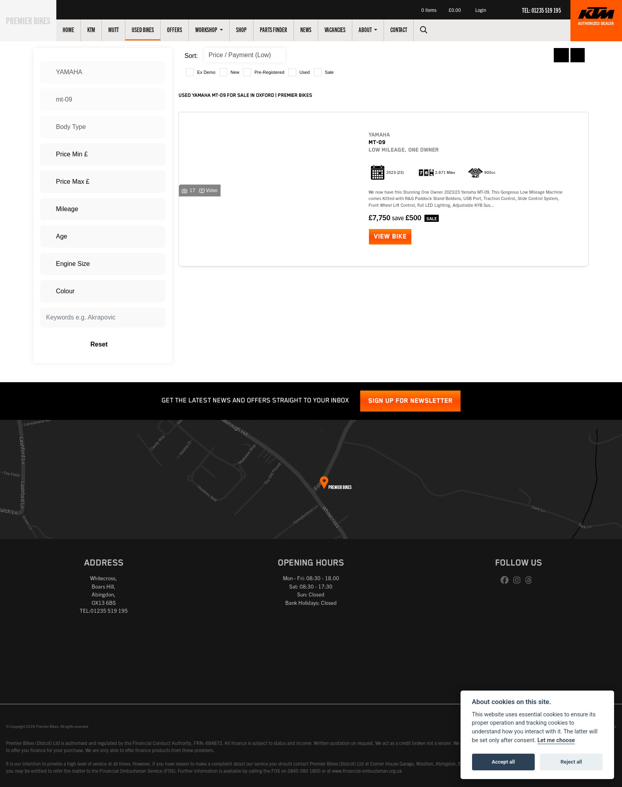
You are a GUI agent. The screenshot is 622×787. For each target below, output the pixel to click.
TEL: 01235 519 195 (541, 10)
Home (77, 29)
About (375, 29)
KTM (100, 29)
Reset (124, 344)
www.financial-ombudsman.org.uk (367, 771)
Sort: (191, 55)
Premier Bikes (33, 19)
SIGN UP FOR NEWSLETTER (410, 401)
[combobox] (102, 72)
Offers (183, 29)
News (315, 29)
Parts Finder (282, 29)
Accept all (503, 762)
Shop (250, 29)
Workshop (215, 29)
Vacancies (344, 29)
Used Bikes (152, 29)
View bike (390, 237)
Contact (407, 29)
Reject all (571, 762)
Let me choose (556, 740)
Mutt (122, 29)
